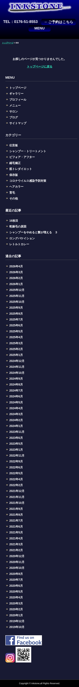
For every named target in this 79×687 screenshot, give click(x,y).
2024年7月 (16, 390)
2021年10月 (16, 502)
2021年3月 (16, 544)
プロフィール (17, 99)
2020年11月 (16, 562)
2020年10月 (16, 567)
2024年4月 (16, 408)
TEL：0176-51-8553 (20, 21)
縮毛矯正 (15, 163)
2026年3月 (16, 272)
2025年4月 (16, 337)
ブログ (13, 117)
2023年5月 (16, 443)
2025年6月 (16, 325)
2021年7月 (16, 520)
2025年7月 (16, 319)
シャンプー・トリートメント (27, 151)
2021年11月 (16, 497)
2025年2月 (16, 349)
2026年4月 (16, 266)
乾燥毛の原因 (17, 226)
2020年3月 (16, 603)
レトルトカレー (19, 244)
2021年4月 (16, 538)
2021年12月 (16, 491)
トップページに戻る (39, 66)
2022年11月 (16, 455)
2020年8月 (16, 573)
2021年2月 (16, 550)
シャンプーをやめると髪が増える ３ (33, 232)
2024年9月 (16, 378)
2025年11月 (16, 296)
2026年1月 (16, 284)
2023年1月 (16, 449)
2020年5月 (16, 591)
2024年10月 (16, 372)
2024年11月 (16, 366)
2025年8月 (16, 313)
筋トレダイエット (20, 169)
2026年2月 (16, 278)
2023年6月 (16, 437)
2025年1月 (16, 355)
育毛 (12, 192)
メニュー (15, 105)
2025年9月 (16, 307)
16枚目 (13, 220)
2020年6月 (16, 585)
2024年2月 (16, 420)
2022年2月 (16, 485)
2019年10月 (16, 627)
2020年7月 (16, 579)
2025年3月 (16, 343)
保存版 (13, 175)
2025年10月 (16, 301)
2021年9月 (16, 508)
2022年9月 (16, 461)
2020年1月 (16, 615)
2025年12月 (16, 290)
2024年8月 (16, 384)
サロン (13, 111)
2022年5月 (16, 473)
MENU (39, 28)
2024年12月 (16, 361)
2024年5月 (16, 402)
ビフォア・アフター (22, 157)
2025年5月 (16, 331)
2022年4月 (16, 479)
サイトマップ (17, 123)
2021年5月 (16, 532)
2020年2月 (16, 609)
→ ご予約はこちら (58, 22)
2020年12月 (16, 556)
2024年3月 (16, 414)
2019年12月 (16, 621)
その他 (13, 198)
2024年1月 (16, 426)
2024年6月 (16, 396)
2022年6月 (16, 467)
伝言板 (13, 145)
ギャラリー (16, 93)
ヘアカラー (16, 186)
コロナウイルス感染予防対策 (27, 180)
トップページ (17, 87)
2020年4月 (16, 597)
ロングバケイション (22, 238)
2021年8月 (16, 514)
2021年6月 (16, 526)
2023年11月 (16, 431)
